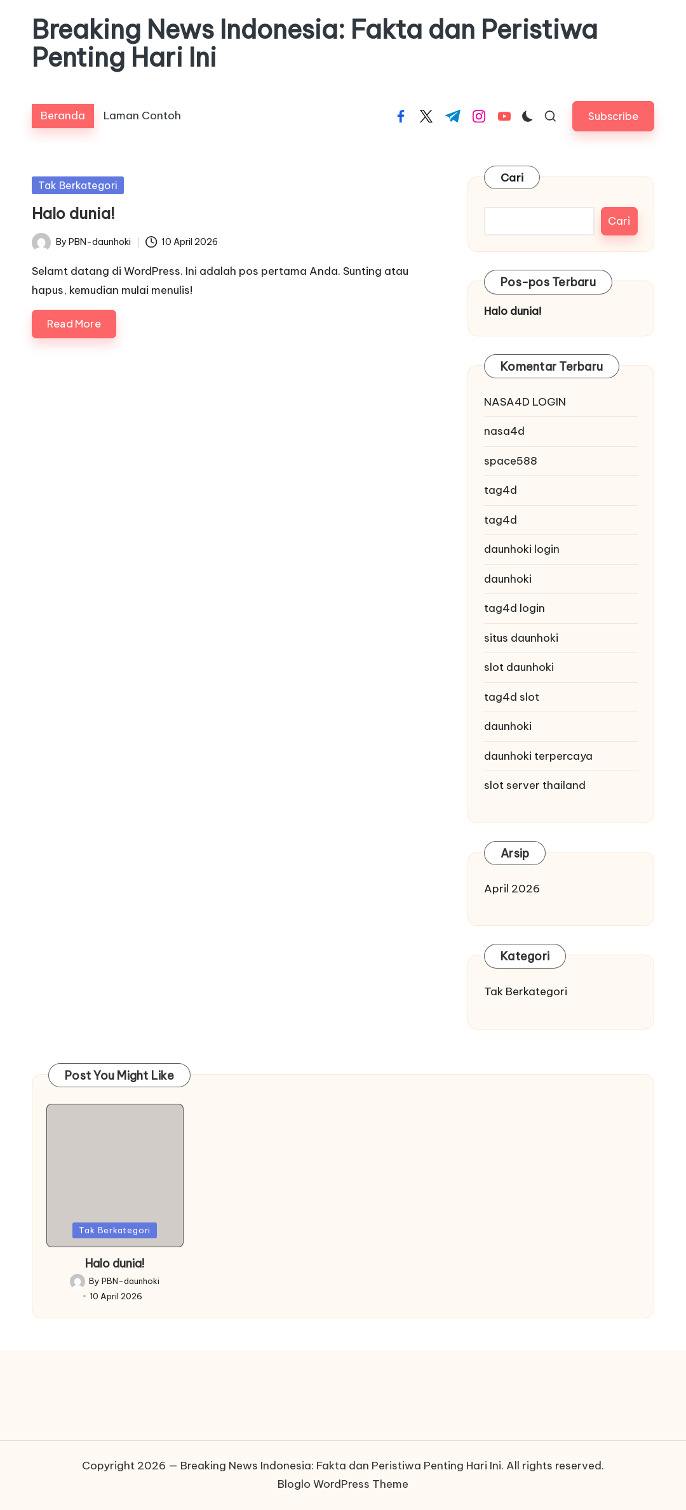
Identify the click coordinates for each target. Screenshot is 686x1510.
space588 (510, 461)
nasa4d (504, 431)
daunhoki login (522, 549)
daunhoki (508, 579)
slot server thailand (535, 785)
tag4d (500, 490)
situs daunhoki (521, 638)
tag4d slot (511, 697)
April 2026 (512, 889)
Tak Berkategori (78, 185)
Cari (512, 178)
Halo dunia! (73, 213)
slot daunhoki (519, 667)
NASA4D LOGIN (525, 402)
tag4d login (514, 608)
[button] (613, 116)
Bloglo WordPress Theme (343, 1484)
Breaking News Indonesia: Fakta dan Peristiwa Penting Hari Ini (315, 44)
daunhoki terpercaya (538, 756)
